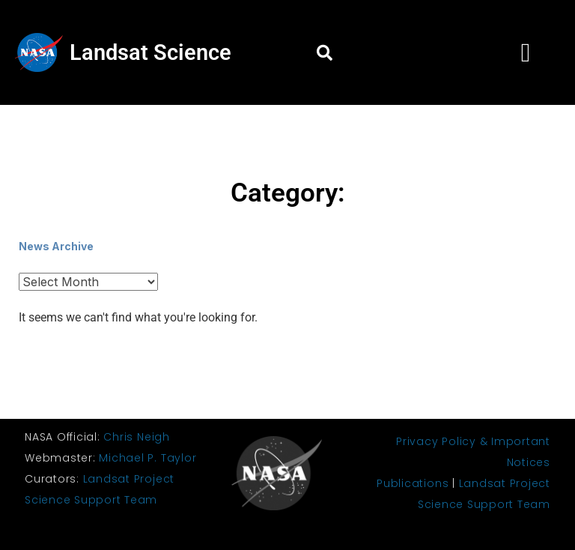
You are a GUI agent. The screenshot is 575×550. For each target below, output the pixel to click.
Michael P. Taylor (147, 457)
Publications (412, 483)
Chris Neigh (136, 436)
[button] (324, 52)
